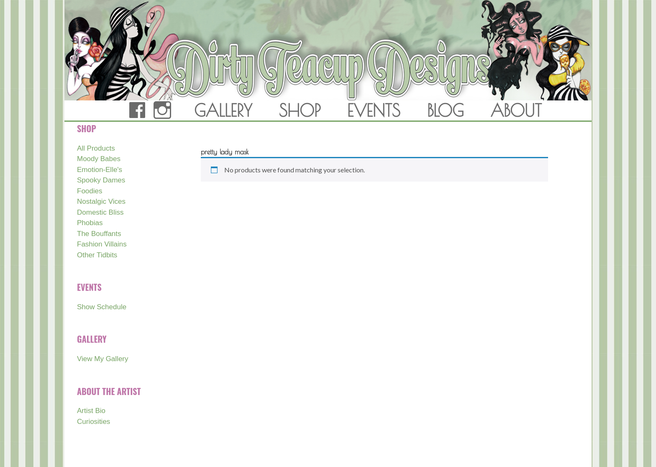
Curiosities (93, 422)
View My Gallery (102, 359)
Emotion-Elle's (99, 170)
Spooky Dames (101, 180)
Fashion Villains (102, 244)
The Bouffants (99, 234)
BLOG (445, 110)
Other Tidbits (97, 255)
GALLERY (223, 110)
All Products (96, 148)
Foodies (89, 191)
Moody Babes (98, 159)
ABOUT (516, 110)
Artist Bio (91, 411)
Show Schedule (101, 307)
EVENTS (373, 110)
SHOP (299, 110)
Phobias (89, 223)
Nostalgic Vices (101, 201)
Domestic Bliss (100, 212)
